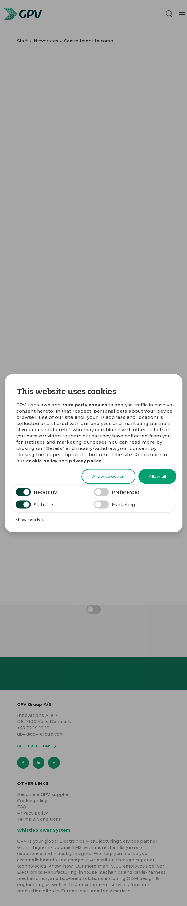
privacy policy (85, 461)
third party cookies (84, 404)
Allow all (157, 476)
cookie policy (41, 461)
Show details (30, 519)
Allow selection (108, 476)
